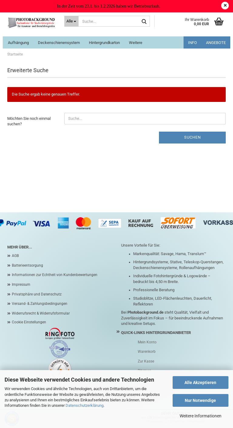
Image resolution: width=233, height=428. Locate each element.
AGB (15, 256)
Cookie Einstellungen (29, 322)
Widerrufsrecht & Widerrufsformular (41, 313)
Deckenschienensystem (59, 42)
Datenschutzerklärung (84, 405)
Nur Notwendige (200, 400)
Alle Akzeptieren (200, 382)
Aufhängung (18, 42)
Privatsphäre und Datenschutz (37, 294)
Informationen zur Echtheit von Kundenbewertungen (54, 275)
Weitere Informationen (200, 415)
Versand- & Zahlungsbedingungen (39, 304)
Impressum (21, 284)
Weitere (135, 42)
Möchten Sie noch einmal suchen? (29, 121)
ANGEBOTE (216, 42)
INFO (192, 42)
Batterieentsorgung (27, 265)
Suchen (192, 137)
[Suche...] (71, 21)
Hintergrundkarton (104, 42)
